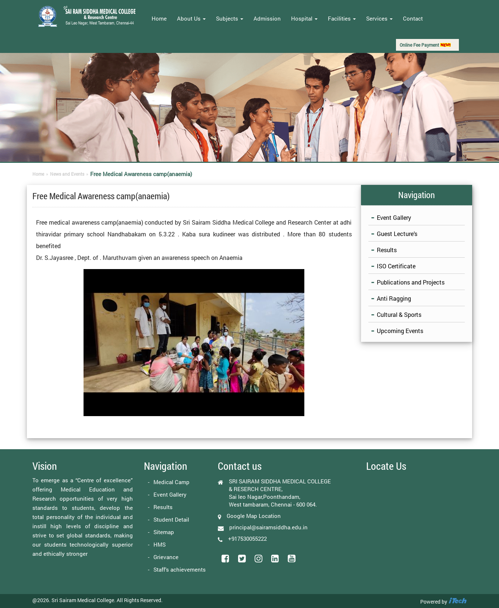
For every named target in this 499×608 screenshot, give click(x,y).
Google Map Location (254, 515)
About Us (191, 18)
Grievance (165, 557)
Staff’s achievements (179, 569)
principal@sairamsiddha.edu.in (268, 527)
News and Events (67, 174)
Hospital (304, 18)
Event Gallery (394, 217)
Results (387, 250)
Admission (267, 18)
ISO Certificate (396, 266)
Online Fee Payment (425, 45)
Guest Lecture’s (397, 233)
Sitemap (163, 532)
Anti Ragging (394, 298)
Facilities (342, 18)
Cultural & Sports (399, 314)
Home (159, 18)
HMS (159, 544)
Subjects (229, 18)
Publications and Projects (411, 282)
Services (379, 18)
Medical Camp (171, 482)
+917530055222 (247, 538)
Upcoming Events (400, 331)
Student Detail (171, 519)
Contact (413, 18)
